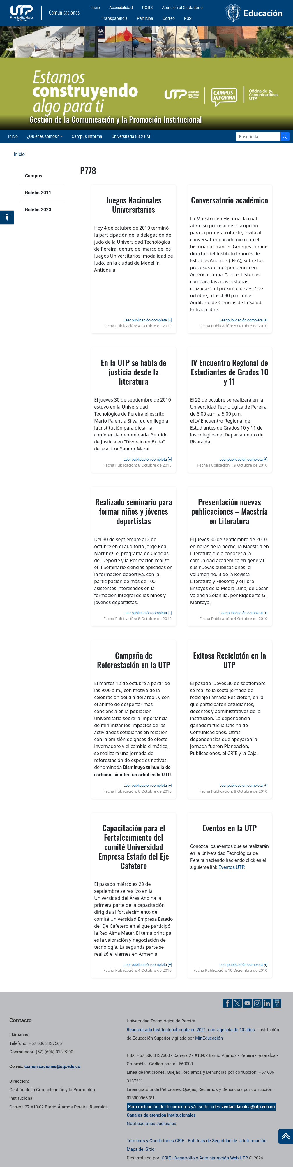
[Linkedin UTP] (267, 1003)
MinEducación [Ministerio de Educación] (209, 1038)
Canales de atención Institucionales (161, 1115)
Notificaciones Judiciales (151, 1123)
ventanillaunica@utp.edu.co (248, 1106)
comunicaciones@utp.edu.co (52, 1066)
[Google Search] (258, 136)
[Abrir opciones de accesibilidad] (7, 217)
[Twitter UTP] (237, 1003)
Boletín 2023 (38, 209)
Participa (145, 18)
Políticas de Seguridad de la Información (227, 1140)
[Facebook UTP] (227, 1003)
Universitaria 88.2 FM (131, 136)
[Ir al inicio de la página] (285, 1136)
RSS (187, 18)
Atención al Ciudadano (182, 7)
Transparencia (115, 18)
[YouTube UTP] (247, 1003)
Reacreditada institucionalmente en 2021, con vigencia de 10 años (191, 1029)
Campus (33, 176)
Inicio (95, 7)
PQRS (147, 7)
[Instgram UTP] (257, 1003)
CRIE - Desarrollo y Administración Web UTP (205, 1158)
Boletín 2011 (38, 193)
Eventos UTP (231, 867)
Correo (169, 18)
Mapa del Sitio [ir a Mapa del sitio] (141, 1149)
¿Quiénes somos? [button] (43, 136)
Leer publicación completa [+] (147, 320)
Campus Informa (87, 136)
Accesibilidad (121, 7)
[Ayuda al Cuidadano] (277, 1003)
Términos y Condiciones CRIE (155, 1140)
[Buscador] (285, 136)
